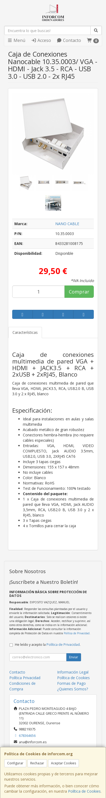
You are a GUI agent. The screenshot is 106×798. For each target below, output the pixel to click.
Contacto (69, 40)
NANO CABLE (67, 223)
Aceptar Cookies (63, 763)
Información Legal (72, 672)
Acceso (41, 40)
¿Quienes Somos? (72, 688)
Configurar (15, 763)
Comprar (79, 291)
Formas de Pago (71, 683)
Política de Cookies (84, 791)
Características (25, 332)
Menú (16, 40)
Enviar (73, 657)
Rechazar (37, 763)
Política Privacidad (24, 677)
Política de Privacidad (77, 633)
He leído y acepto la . (47, 644)
